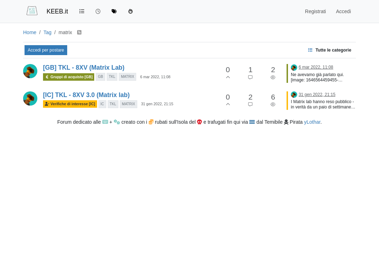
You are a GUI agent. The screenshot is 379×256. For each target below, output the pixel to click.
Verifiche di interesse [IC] (70, 104)
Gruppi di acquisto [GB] (68, 77)
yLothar (312, 122)
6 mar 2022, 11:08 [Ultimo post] (316, 67)
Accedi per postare (46, 50)
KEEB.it (57, 11)
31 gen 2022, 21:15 (157, 104)
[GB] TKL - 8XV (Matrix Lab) (83, 67)
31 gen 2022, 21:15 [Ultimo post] (317, 94)
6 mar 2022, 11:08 (155, 77)
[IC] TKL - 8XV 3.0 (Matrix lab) (86, 94)
